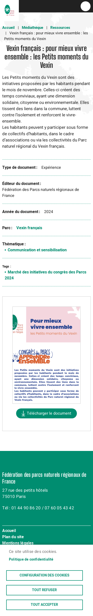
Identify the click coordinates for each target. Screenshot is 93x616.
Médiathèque (32, 27)
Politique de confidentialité (31, 559)
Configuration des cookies (44, 575)
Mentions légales (17, 543)
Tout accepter (44, 604)
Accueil (8, 27)
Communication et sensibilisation (37, 250)
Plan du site (13, 537)
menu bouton (86, 6)
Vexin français (29, 228)
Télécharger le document (49, 413)
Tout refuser (44, 590)
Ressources (60, 27)
